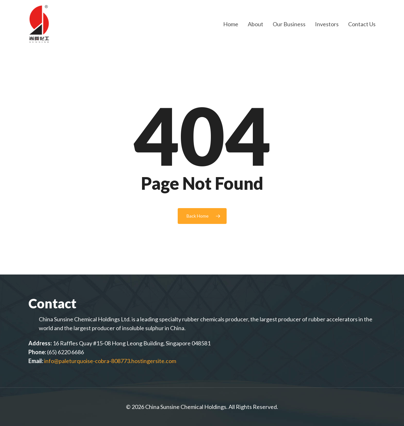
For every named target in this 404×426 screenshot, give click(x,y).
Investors (327, 24)
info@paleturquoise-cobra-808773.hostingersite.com (110, 360)
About (255, 24)
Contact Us (362, 24)
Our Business (289, 24)
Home (230, 24)
